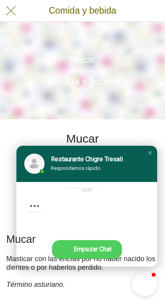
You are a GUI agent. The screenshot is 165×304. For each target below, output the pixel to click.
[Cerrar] (11, 11)
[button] (150, 153)
